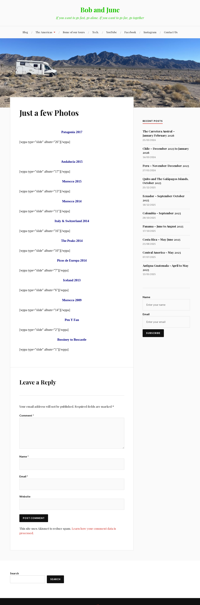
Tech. (95, 32)
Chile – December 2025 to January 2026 (166, 151)
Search (14, 573)
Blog (25, 32)
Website (24, 496)
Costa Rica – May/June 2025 (161, 239)
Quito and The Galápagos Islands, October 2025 (165, 181)
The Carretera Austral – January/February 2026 (159, 133)
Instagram (150, 32)
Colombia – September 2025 (162, 213)
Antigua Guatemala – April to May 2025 (165, 268)
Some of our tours (74, 32)
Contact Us (171, 32)
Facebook (130, 32)
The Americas (44, 32)
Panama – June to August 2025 (163, 226)
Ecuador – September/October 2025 (164, 198)
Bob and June (100, 9)
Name (24, 456)
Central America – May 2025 (162, 252)
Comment (26, 415)
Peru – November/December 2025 (166, 166)
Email (23, 476)
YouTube (111, 32)
